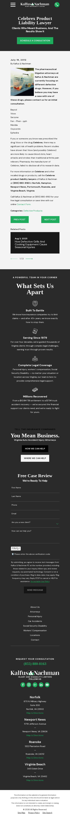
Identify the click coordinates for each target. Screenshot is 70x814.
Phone (14, 505)
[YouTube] (47, 684)
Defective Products (32, 210)
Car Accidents (35, 621)
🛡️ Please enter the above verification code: (31, 554)
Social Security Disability (35, 625)
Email (14, 514)
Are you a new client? (21, 522)
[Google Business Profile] (35, 684)
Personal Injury (35, 616)
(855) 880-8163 (35, 664)
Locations (35, 635)
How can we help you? (21, 531)
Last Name (16, 496)
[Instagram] (29, 684)
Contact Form (24, 204)
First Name (16, 488)
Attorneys (35, 611)
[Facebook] (23, 684)
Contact (35, 639)
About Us (35, 607)
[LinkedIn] (41, 684)
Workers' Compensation (35, 630)
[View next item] (29, 258)
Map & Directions (35, 713)
